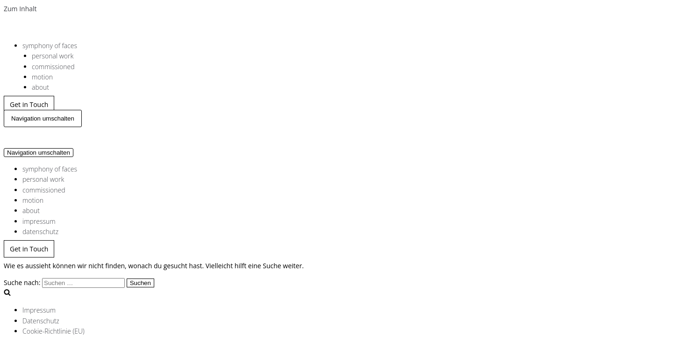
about (40, 87)
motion (42, 76)
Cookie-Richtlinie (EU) (53, 331)
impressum (39, 221)
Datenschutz (40, 320)
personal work (52, 55)
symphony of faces (49, 45)
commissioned (53, 66)
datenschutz (40, 231)
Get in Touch (29, 104)
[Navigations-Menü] (43, 118)
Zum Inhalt (20, 8)
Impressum (39, 310)
